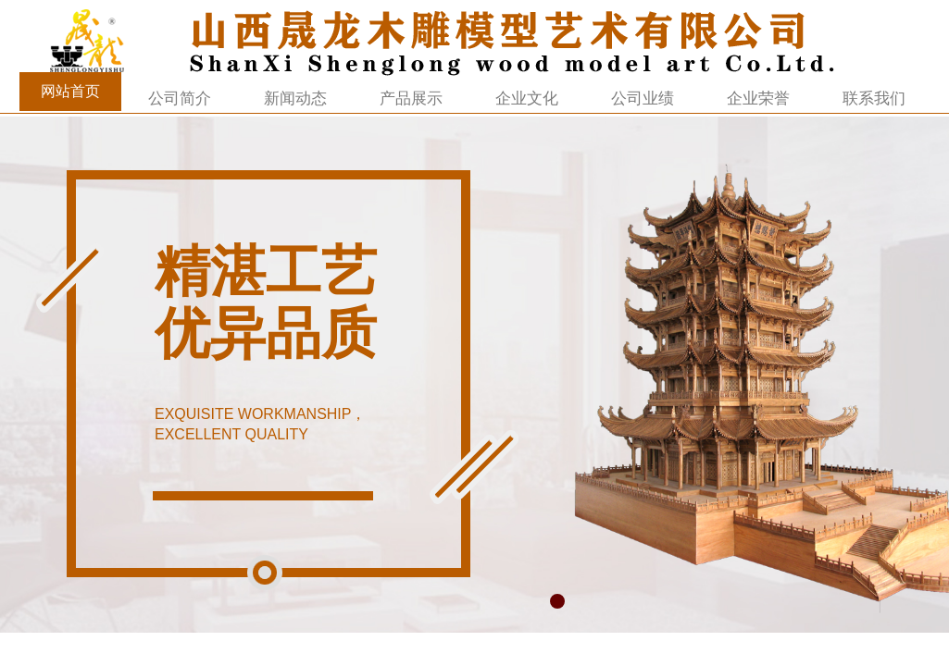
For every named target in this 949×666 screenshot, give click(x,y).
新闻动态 (295, 98)
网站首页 (70, 91)
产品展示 (411, 98)
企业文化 (526, 98)
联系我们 (874, 98)
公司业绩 (642, 98)
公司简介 (179, 98)
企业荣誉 (758, 98)
